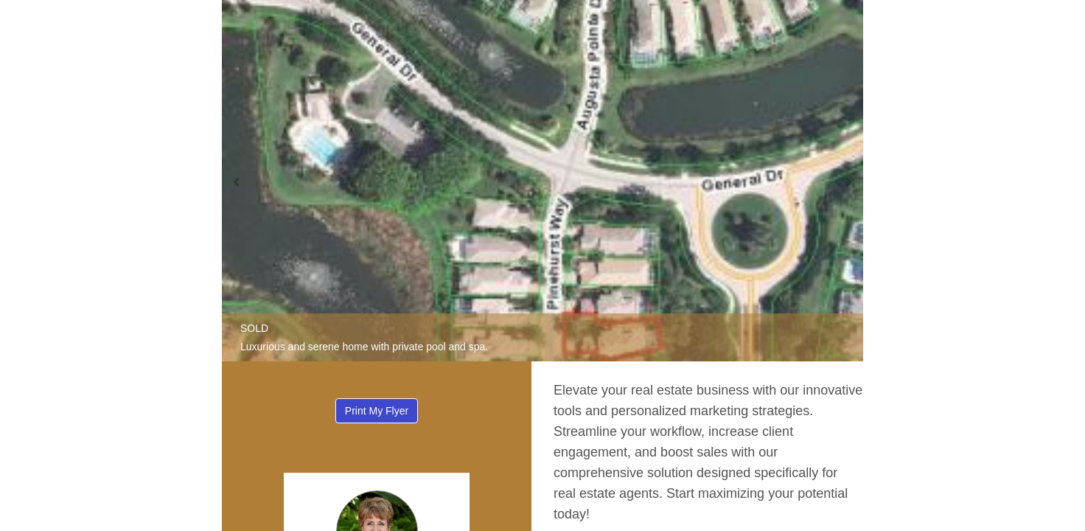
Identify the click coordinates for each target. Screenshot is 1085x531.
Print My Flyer (376, 411)
